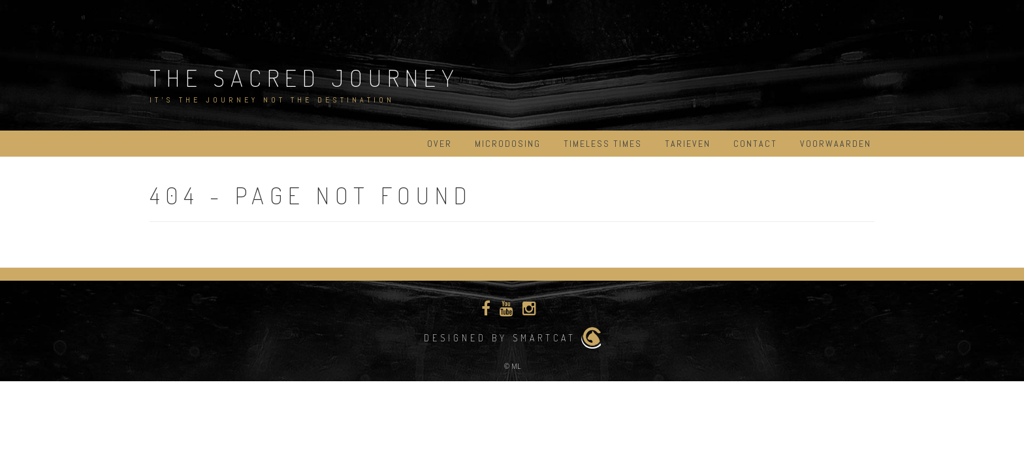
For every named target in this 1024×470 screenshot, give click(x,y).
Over (439, 143)
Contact (755, 143)
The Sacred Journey (305, 78)
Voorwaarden (835, 143)
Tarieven (688, 143)
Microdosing (508, 143)
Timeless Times (603, 143)
